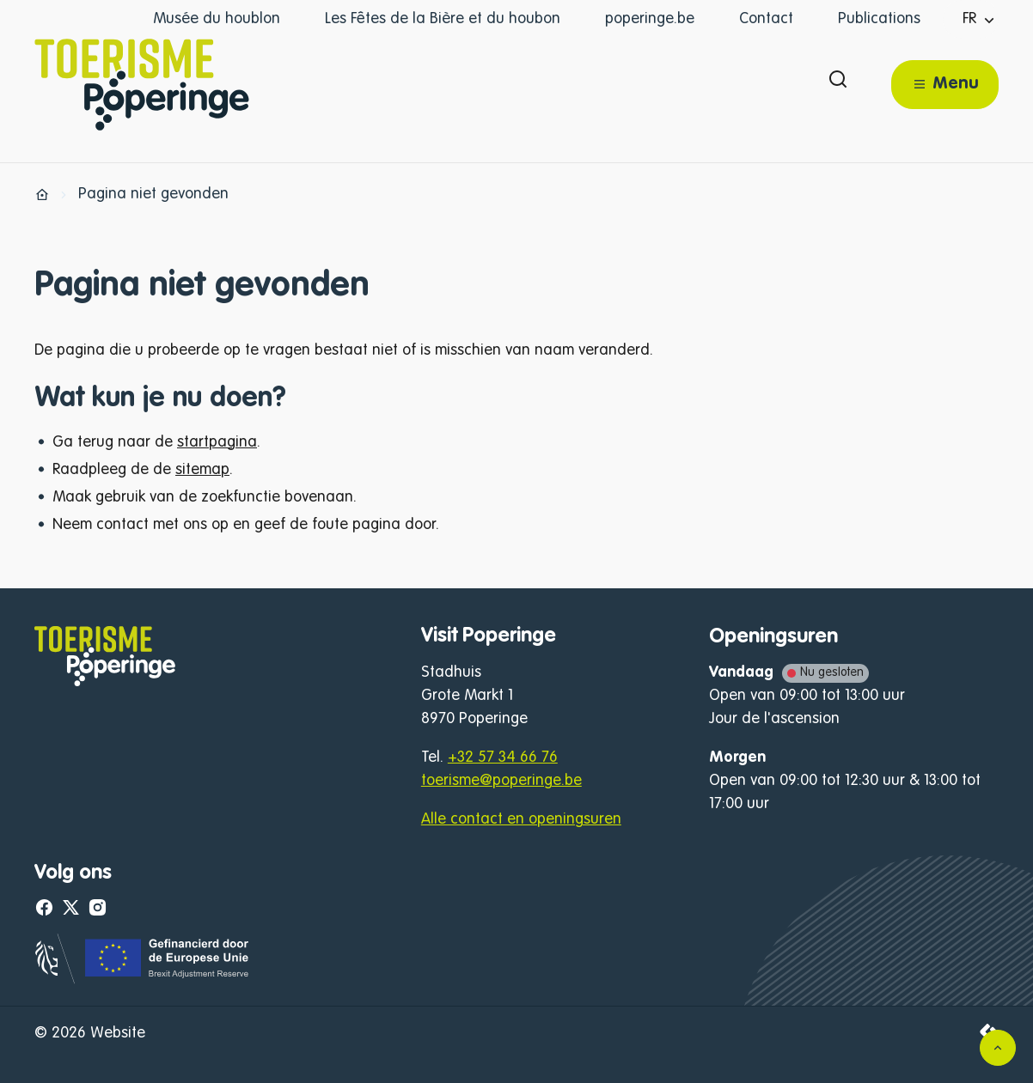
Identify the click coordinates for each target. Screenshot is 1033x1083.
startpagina (217, 442)
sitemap (202, 470)
